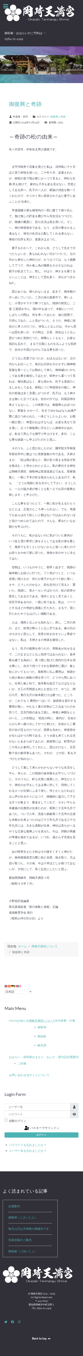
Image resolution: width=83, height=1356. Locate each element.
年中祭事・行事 (65, 1020)
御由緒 (42, 1036)
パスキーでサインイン (41, 1128)
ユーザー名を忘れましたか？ (28, 1150)
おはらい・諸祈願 (20, 1057)
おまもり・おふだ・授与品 (49, 1057)
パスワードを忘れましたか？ (28, 1145)
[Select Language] (18, 992)
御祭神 (42, 1027)
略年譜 (42, 1045)
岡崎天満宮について (42, 1020)
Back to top (41, 1338)
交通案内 (72, 1057)
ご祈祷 (22, 1063)
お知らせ (23, 1020)
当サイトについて (37, 1075)
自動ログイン (17, 1121)
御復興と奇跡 (25, 104)
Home (13, 1020)
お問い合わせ (17, 1075)
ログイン (41, 1134)
